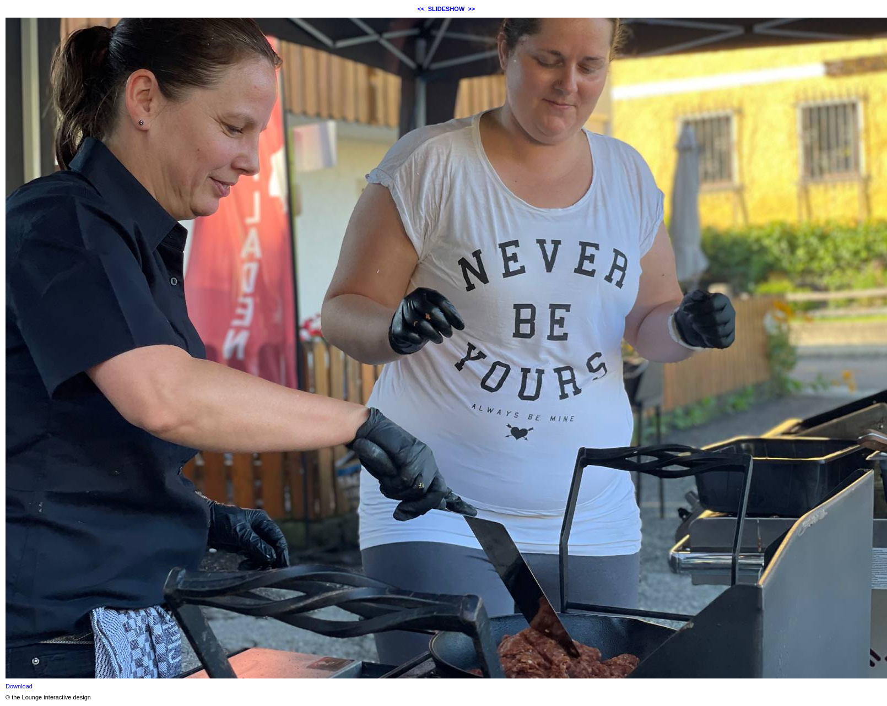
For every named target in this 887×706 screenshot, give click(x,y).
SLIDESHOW (446, 9)
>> (471, 9)
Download (19, 686)
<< (421, 9)
